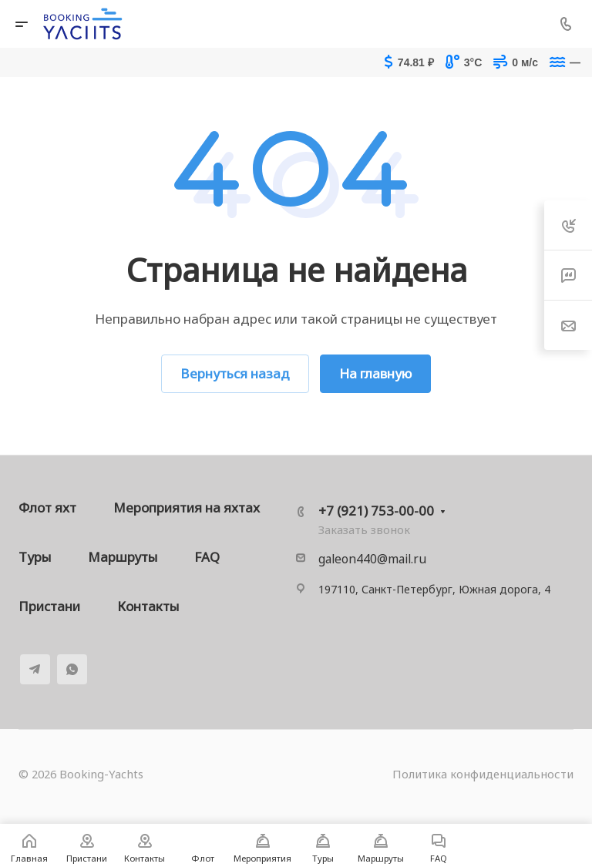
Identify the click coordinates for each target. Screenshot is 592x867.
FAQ (207, 557)
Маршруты (122, 557)
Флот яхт (47, 507)
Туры (34, 557)
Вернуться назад (235, 373)
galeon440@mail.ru (372, 558)
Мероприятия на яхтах (186, 507)
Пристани (49, 606)
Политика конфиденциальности (483, 773)
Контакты (148, 606)
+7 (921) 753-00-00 (376, 510)
